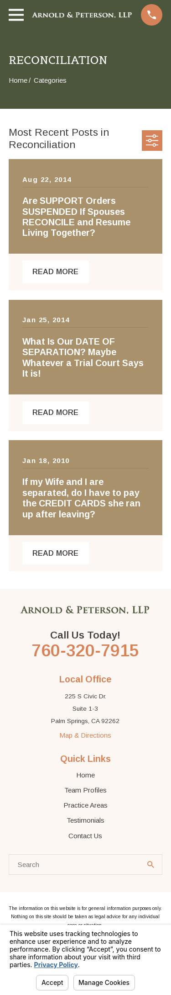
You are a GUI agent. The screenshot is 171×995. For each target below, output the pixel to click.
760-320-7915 (85, 650)
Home (85, 775)
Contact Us (85, 836)
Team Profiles (85, 790)
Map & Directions (85, 735)
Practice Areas (85, 805)
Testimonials (85, 820)
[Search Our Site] (150, 864)
